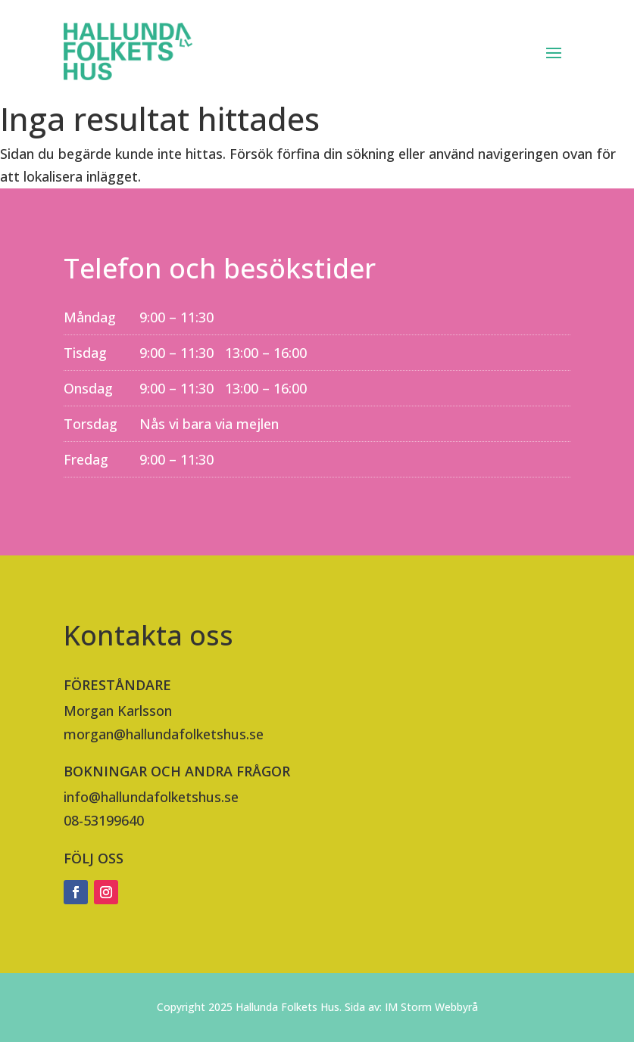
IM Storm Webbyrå (431, 1007)
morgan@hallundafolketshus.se (164, 734)
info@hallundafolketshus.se (151, 797)
